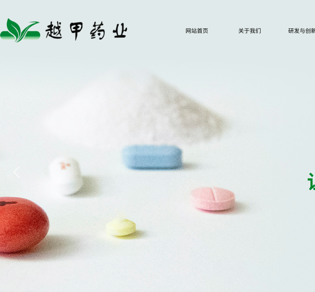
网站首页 (197, 30)
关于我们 (249, 30)
